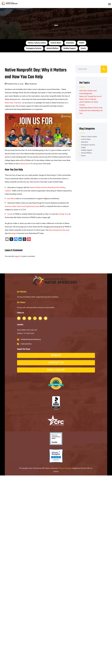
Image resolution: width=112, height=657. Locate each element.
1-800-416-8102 (26, 343)
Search (104, 69)
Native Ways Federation (13, 102)
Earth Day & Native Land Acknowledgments (88, 92)
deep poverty (25, 163)
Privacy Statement (65, 468)
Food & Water (56, 42)
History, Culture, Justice (37, 42)
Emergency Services (33, 48)
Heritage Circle (63, 214)
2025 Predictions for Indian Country (89, 103)
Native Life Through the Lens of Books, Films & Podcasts (90, 98)
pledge (13, 233)
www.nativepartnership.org (58, 230)
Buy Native (11, 198)
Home (56, 25)
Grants (83, 48)
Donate (10, 214)
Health (81, 42)
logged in (17, 256)
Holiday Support (69, 48)
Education (70, 42)
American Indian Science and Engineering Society (22, 206)
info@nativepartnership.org (31, 339)
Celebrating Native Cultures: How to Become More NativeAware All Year (91, 110)
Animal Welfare (52, 48)
